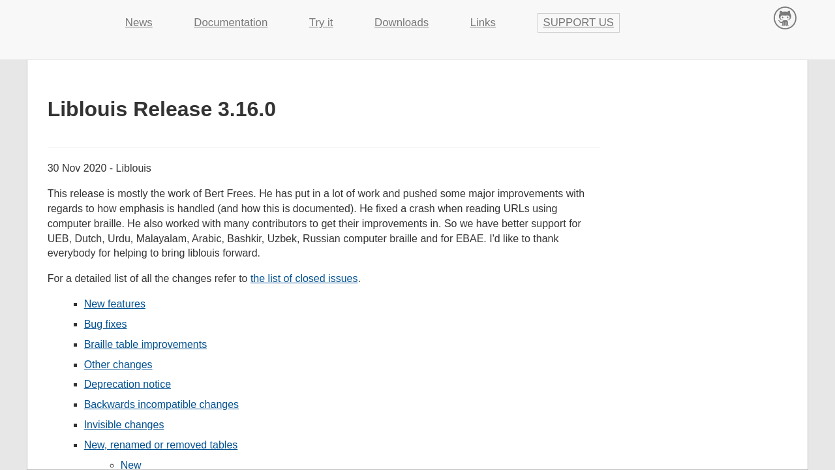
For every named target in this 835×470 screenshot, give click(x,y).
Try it (321, 22)
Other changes (118, 364)
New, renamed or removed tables (161, 444)
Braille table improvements (145, 344)
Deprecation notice (127, 384)
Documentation (230, 22)
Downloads (401, 22)
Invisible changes (124, 424)
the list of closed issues (304, 278)
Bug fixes (105, 324)
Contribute (785, 17)
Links (483, 22)
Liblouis (65, 16)
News (139, 22)
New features (114, 303)
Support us (579, 22)
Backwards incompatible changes (161, 404)
